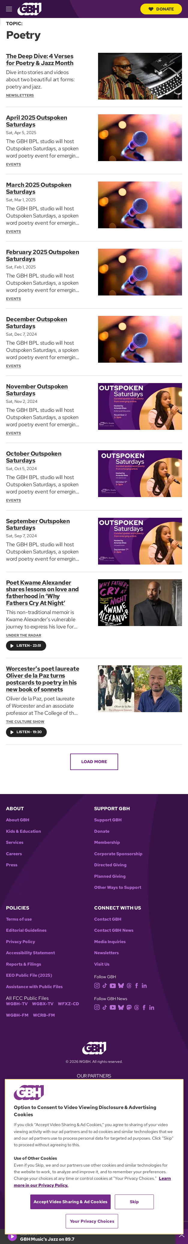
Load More (94, 757)
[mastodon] (130, 1002)
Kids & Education (23, 826)
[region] (94, 1156)
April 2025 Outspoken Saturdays (36, 121)
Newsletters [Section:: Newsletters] (20, 94)
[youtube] (114, 980)
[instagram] (98, 980)
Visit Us (101, 959)
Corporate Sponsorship (118, 848)
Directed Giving (110, 859)
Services (14, 837)
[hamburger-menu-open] (11, 9)
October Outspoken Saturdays (33, 454)
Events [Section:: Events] (13, 163)
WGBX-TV (42, 999)
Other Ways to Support (117, 882)
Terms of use (19, 914)
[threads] (130, 980)
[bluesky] (122, 980)
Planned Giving (110, 871)
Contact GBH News (113, 925)
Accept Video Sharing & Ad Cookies (71, 1201)
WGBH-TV (17, 999)
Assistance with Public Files (34, 981)
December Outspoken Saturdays (36, 321)
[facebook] (138, 980)
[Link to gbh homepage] (29, 8)
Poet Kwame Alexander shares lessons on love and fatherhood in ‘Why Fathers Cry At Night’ (42, 589)
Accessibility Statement (30, 948)
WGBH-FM (17, 1010)
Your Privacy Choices (92, 1221)
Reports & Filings (23, 959)
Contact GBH (107, 914)
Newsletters (106, 948)
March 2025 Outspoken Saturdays (38, 188)
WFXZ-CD (68, 999)
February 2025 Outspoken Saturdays (42, 254)
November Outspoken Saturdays (37, 388)
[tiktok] (106, 980)
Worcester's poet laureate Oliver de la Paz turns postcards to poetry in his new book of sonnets (42, 674)
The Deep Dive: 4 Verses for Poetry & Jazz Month (39, 59)
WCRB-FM (44, 1010)
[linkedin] (145, 980)
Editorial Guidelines (26, 925)
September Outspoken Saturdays (38, 521)
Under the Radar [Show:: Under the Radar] (23, 631)
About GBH (17, 814)
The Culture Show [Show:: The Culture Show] (25, 716)
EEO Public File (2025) (29, 970)
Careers (14, 848)
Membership (107, 837)
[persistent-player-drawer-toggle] (181, 1236)
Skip (134, 1201)
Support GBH (108, 814)
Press (11, 859)
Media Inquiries (110, 936)
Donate (161, 9)
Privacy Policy (20, 936)
